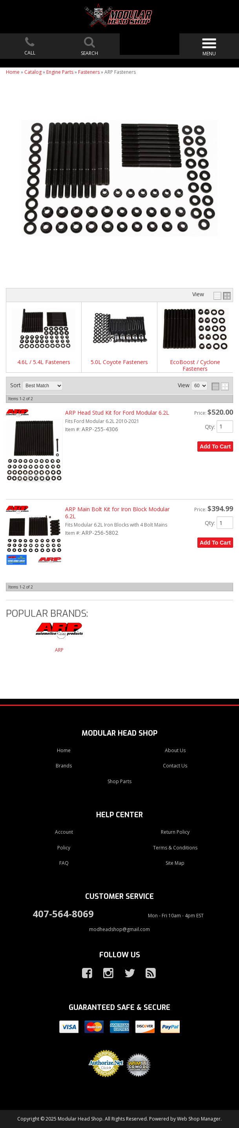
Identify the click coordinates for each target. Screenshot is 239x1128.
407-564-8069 (63, 913)
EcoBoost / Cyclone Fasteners (195, 365)
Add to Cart (215, 446)
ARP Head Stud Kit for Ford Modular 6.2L (117, 412)
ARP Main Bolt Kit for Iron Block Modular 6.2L (117, 512)
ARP (59, 650)
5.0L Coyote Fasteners (119, 362)
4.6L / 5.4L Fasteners (43, 362)
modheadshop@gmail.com (119, 929)
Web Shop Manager (199, 1118)
